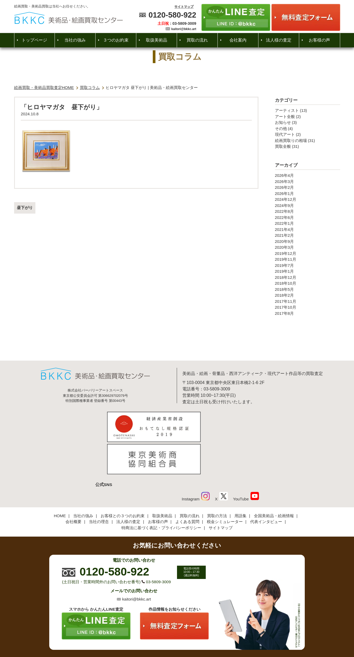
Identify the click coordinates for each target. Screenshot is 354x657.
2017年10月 (285, 307)
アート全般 (285, 116)
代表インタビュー (266, 485)
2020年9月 (284, 241)
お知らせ (283, 122)
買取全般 (283, 146)
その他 (281, 128)
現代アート (285, 134)
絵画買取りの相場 (291, 140)
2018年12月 (285, 277)
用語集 (240, 479)
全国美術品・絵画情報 (274, 479)
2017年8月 (284, 313)
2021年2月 (284, 235)
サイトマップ (184, 7)
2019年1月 (284, 271)
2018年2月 (284, 295)
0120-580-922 (172, 15)
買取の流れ (197, 40)
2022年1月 (284, 223)
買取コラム (90, 87)
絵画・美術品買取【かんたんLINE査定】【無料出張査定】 (68, 18)
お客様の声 (319, 40)
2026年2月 (284, 187)
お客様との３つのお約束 (123, 479)
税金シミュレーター (225, 485)
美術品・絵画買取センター (168, 637)
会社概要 (73, 485)
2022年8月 (284, 211)
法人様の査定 (278, 40)
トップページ (34, 40)
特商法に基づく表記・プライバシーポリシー (161, 491)
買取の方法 (217, 479)
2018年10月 (285, 283)
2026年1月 (284, 193)
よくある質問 (187, 485)
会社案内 (237, 40)
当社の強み (75, 40)
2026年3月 (284, 181)
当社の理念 (99, 485)
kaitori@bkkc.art (183, 29)
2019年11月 (285, 259)
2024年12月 (285, 199)
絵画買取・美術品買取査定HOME (44, 87)
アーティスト (287, 110)
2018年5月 (284, 289)
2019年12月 (285, 253)
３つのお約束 (116, 40)
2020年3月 (284, 247)
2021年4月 (284, 229)
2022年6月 (284, 217)
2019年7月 (284, 265)
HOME (60, 479)
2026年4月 (284, 175)
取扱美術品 (156, 40)
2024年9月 (284, 205)
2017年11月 (285, 301)
